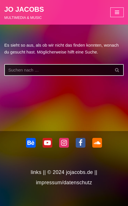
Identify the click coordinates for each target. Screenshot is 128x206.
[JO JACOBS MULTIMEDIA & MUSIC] (24, 12)
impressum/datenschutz (64, 182)
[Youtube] (47, 143)
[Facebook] (80, 143)
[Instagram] (64, 143)
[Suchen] (57, 70)
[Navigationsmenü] (117, 12)
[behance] (31, 143)
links (36, 172)
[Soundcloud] (97, 143)
